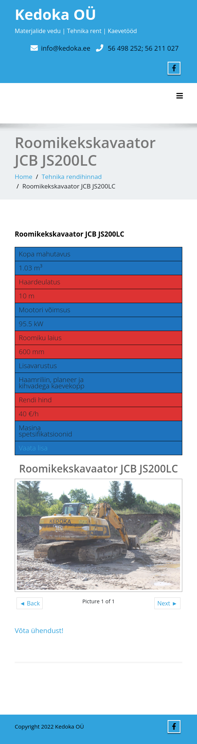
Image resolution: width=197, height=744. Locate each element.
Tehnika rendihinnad (72, 176)
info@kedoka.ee (65, 48)
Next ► (167, 603)
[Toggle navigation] (180, 95)
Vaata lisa (33, 447)
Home (23, 176)
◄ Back (29, 603)
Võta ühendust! (39, 630)
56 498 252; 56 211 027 (143, 48)
